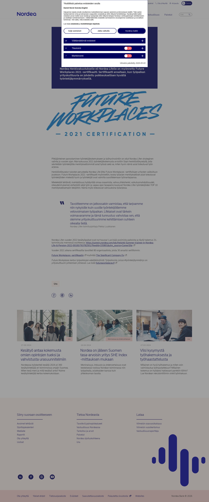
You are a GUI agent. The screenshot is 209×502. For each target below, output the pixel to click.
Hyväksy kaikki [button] (131, 31)
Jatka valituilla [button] (103, 31)
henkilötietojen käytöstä (90, 24)
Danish (66, 8)
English (85, 8)
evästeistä (75, 24)
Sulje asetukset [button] (74, 31)
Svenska (78, 8)
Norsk (72, 8)
